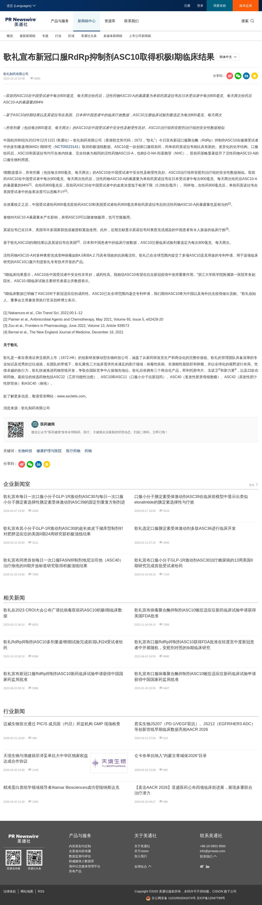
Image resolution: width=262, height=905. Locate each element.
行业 (58, 36)
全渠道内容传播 (80, 851)
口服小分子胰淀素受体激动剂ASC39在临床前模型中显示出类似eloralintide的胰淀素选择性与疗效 (191, 499)
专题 (45, 36)
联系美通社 (211, 835)
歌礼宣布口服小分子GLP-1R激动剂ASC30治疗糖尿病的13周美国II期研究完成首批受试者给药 (193, 563)
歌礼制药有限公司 (15, 74)
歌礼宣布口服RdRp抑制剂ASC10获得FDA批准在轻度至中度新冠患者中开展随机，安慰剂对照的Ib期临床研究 (194, 645)
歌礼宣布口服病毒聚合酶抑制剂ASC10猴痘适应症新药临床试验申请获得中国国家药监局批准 (195, 676)
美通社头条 (89, 36)
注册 (187, 5)
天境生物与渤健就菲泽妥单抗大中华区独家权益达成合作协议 (45, 758)
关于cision (141, 851)
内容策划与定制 (80, 846)
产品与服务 (60, 21)
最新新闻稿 (27, 36)
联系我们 (131, 21)
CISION (217, 891)
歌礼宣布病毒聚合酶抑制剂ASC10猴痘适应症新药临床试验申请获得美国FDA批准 (195, 613)
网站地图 (27, 891)
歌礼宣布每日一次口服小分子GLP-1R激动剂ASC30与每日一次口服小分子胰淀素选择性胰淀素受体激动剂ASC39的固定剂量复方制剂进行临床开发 (64, 499)
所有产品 (75, 871)
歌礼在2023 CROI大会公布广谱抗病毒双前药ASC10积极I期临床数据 (62, 613)
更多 (254, 485)
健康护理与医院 (49, 451)
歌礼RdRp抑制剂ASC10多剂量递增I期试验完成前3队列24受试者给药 (63, 645)
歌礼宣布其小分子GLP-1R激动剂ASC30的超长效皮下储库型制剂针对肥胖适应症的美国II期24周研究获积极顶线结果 (63, 531)
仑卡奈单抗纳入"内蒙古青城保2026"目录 (170, 755)
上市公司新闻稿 (140, 36)
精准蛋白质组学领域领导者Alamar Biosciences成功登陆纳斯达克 (61, 787)
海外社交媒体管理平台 (84, 866)
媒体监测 (245, 5)
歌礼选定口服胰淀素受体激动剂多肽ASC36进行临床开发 (185, 528)
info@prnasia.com (212, 851)
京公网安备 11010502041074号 (171, 898)
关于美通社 (145, 835)
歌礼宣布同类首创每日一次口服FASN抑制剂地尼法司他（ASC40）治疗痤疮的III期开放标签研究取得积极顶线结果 (63, 563)
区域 (71, 36)
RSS (41, 891)
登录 (200, 5)
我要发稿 (219, 5)
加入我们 (140, 856)
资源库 (110, 21)
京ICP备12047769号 (211, 898)
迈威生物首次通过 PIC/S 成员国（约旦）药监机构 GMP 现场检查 (61, 724)
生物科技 (25, 451)
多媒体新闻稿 (112, 36)
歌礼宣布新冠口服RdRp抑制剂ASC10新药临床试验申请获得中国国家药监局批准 (63, 676)
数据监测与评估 (80, 856)
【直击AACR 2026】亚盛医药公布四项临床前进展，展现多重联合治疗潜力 (193, 790)
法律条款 (9, 891)
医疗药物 (73, 451)
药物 (88, 451)
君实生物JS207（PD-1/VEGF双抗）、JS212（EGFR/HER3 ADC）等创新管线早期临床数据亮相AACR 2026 (194, 727)
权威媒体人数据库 (81, 861)
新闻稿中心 (87, 21)
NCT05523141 (66, 147)
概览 (10, 36)
